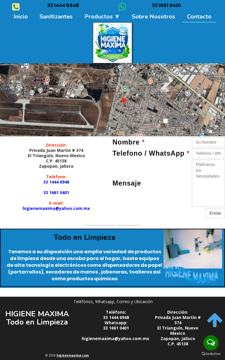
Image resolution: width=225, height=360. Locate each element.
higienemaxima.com (73, 355)
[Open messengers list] (211, 342)
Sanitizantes (56, 17)
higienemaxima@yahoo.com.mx (56, 208)
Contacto (199, 17)
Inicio (20, 17)
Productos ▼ (102, 17)
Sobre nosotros (153, 17)
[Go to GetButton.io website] (211, 354)
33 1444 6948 (56, 182)
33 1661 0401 (56, 192)
